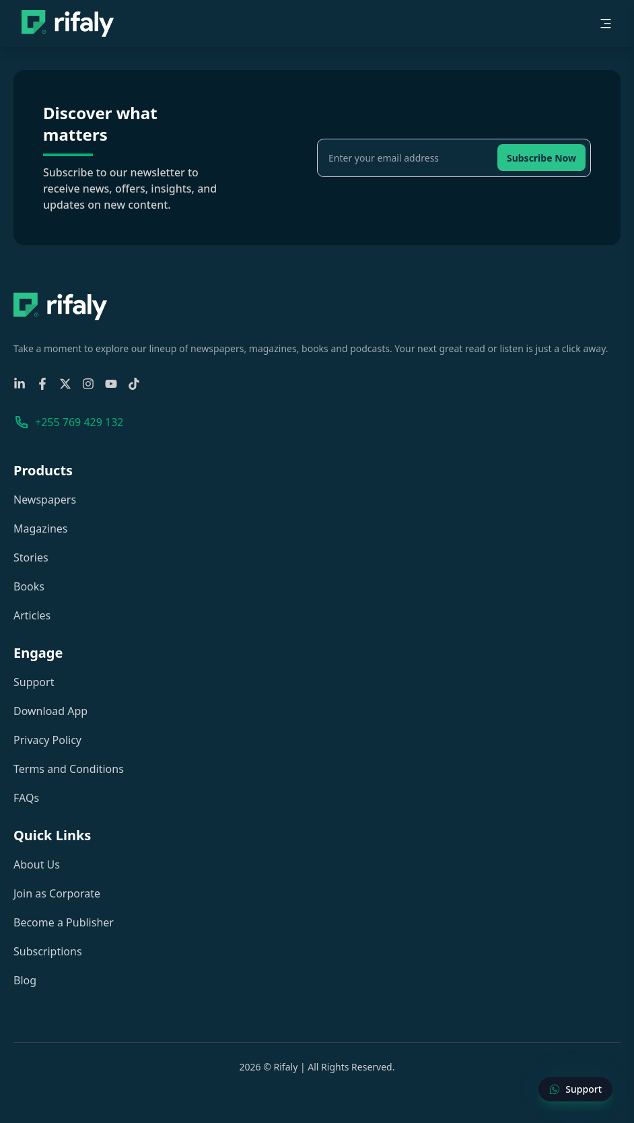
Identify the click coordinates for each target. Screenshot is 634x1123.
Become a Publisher (63, 922)
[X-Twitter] (65, 384)
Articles (31, 615)
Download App (50, 711)
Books (28, 586)
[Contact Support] (575, 1089)
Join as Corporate (56, 893)
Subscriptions (47, 951)
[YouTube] (111, 384)
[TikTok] (134, 384)
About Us (36, 864)
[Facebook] (42, 384)
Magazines (40, 528)
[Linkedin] (19, 384)
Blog (24, 980)
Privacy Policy (47, 740)
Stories (30, 557)
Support (33, 682)
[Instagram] (88, 384)
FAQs (26, 797)
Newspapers (44, 499)
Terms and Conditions (68, 768)
